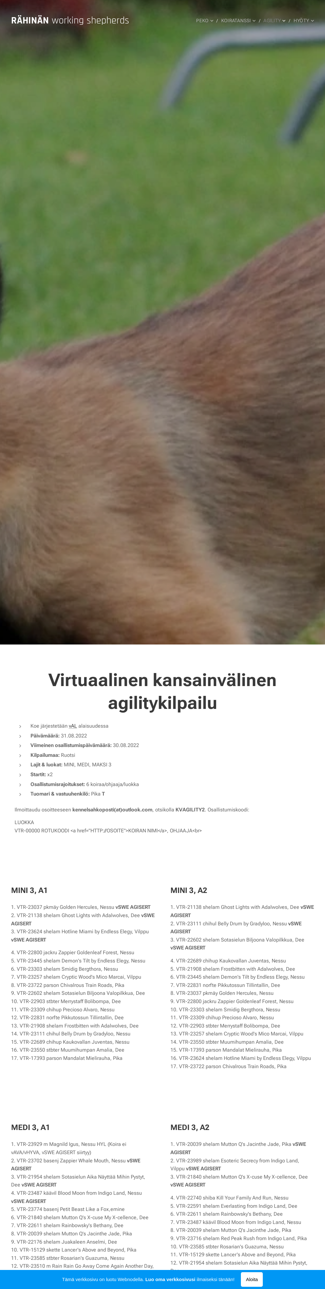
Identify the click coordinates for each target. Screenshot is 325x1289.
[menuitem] (207, 21)
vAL (73, 726)
